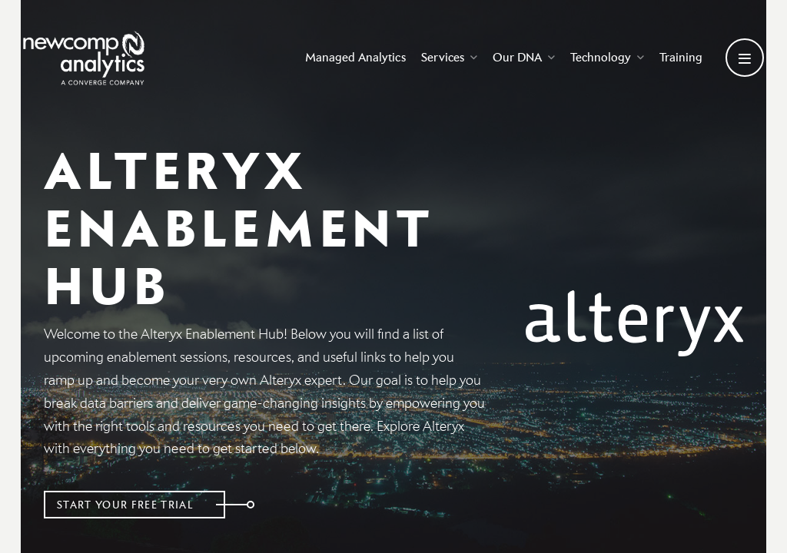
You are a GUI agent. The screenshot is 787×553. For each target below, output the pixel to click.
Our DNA (516, 58)
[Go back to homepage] (88, 60)
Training (673, 58)
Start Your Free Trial (130, 505)
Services (441, 58)
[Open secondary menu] (745, 60)
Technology (599, 58)
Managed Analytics (347, 58)
